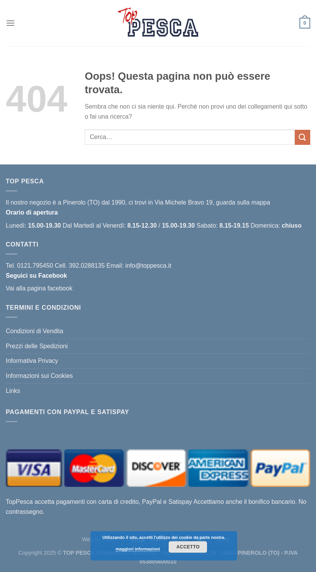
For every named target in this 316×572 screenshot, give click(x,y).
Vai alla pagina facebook (39, 288)
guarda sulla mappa (243, 202)
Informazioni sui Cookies (39, 375)
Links (13, 390)
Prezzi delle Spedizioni (37, 346)
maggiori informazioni (138, 549)
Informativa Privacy (32, 360)
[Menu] (10, 22)
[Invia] (302, 137)
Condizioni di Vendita (34, 331)
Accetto (187, 547)
